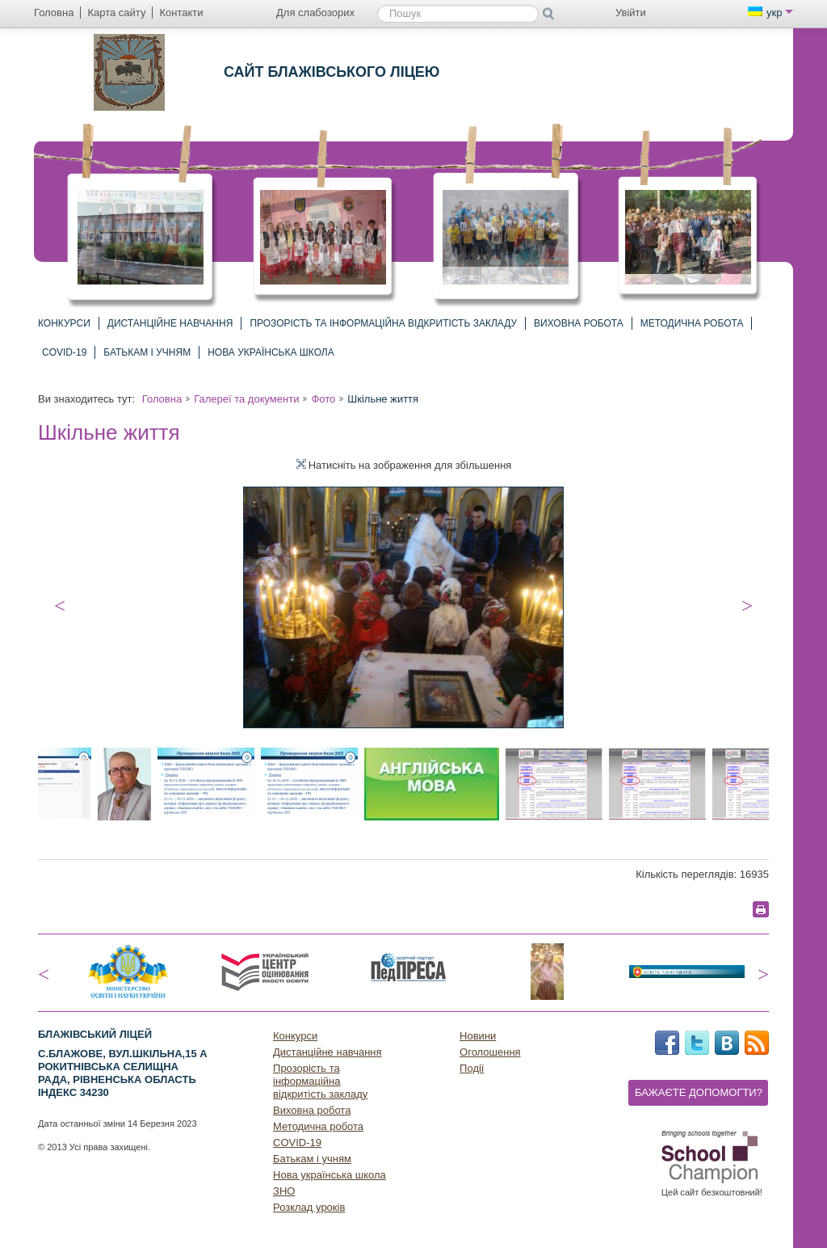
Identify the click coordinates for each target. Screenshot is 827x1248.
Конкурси (64, 323)
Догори (803, 1237)
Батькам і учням (147, 352)
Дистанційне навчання (170, 323)
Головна (162, 399)
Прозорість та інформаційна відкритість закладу (383, 323)
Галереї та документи (246, 399)
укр (770, 12)
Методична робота (692, 323)
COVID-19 (64, 352)
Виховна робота (578, 323)
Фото (323, 399)
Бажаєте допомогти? (698, 1092)
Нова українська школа (271, 352)
